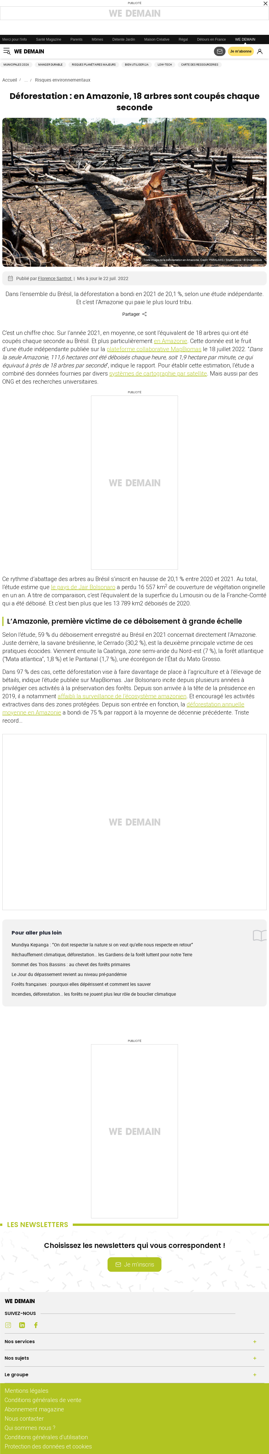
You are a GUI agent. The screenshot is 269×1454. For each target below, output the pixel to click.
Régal (183, 39)
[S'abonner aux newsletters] (220, 51)
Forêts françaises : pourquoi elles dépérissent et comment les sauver (81, 984)
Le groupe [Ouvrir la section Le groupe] (16, 1374)
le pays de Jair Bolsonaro (83, 587)
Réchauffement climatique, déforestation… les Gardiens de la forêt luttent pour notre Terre (102, 954)
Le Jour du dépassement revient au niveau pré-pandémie (69, 974)
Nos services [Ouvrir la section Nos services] (20, 1341)
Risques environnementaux (62, 80)
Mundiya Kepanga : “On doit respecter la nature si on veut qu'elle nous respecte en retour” (102, 944)
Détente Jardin (123, 39)
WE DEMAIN (245, 39)
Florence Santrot (55, 278)
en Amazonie (170, 340)
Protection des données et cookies (49, 1446)
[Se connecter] (259, 51)
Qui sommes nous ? (30, 1427)
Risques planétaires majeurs (94, 64)
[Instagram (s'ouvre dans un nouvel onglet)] (8, 1325)
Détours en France (211, 39)
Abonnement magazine (34, 1409)
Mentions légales (26, 1390)
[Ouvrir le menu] (7, 51)
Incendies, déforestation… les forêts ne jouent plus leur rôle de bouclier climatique (94, 994)
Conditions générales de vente (43, 1400)
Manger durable (50, 64)
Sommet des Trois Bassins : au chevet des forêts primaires (71, 964)
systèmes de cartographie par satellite (158, 373)
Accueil (9, 80)
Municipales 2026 (16, 64)
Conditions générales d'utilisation (46, 1437)
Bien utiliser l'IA (136, 64)
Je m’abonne (240, 51)
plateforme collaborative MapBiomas (154, 349)
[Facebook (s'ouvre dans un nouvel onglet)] (35, 1325)
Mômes (97, 39)
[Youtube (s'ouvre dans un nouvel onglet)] (49, 1325)
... (26, 80)
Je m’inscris (134, 1264)
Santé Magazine (48, 39)
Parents (76, 39)
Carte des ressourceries (199, 64)
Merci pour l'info (14, 39)
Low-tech (165, 64)
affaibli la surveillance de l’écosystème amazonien (122, 696)
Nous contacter (24, 1418)
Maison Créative (157, 39)
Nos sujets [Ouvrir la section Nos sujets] (17, 1358)
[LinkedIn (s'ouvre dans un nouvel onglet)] (22, 1325)
